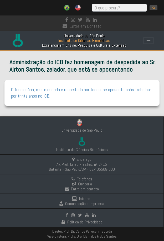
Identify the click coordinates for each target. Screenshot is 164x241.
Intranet (82, 198)
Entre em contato (82, 189)
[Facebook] (67, 20)
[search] (153, 7)
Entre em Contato (82, 26)
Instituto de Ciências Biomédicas (82, 149)
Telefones (81, 179)
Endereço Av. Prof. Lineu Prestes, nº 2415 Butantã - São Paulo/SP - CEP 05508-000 (82, 164)
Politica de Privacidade (82, 222)
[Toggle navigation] (148, 40)
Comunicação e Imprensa (81, 203)
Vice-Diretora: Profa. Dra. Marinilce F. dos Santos (82, 236)
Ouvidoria (82, 184)
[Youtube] (89, 20)
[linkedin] (96, 20)
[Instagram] (74, 20)
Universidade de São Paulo (82, 130)
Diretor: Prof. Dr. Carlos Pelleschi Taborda (82, 231)
